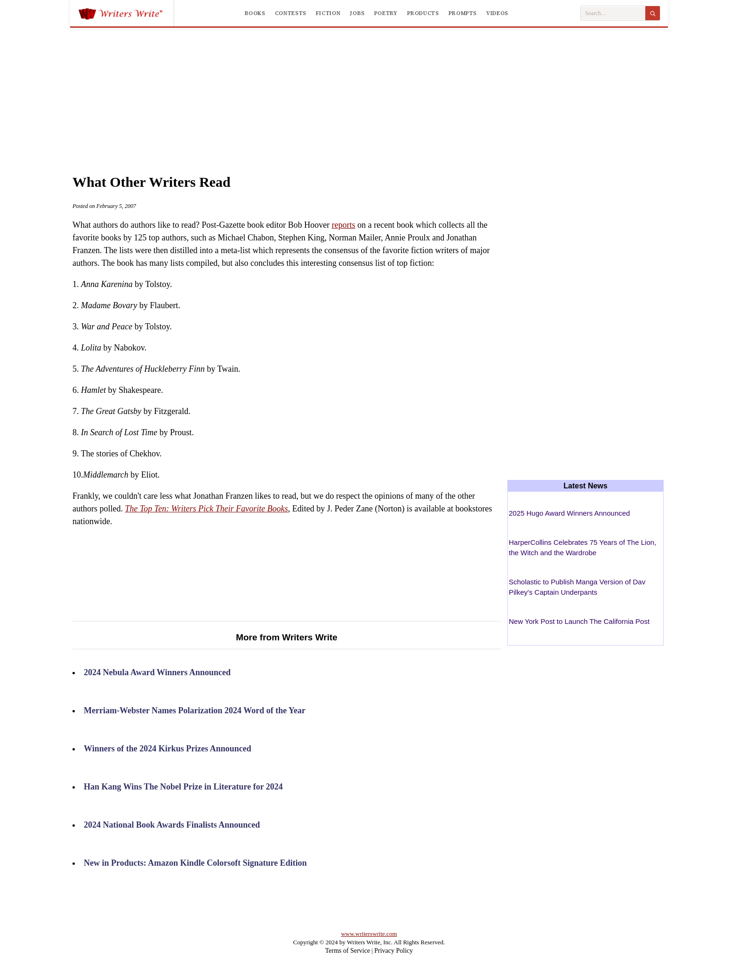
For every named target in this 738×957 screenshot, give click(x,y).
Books (255, 13)
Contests (290, 13)
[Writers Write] (126, 13)
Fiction (328, 13)
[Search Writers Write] (613, 13)
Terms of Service (347, 950)
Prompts (463, 13)
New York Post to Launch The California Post (579, 621)
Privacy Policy (393, 950)
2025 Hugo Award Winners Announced (569, 513)
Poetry (386, 13)
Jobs (357, 13)
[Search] (652, 13)
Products (423, 13)
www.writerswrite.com (369, 933)
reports (343, 225)
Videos (497, 13)
